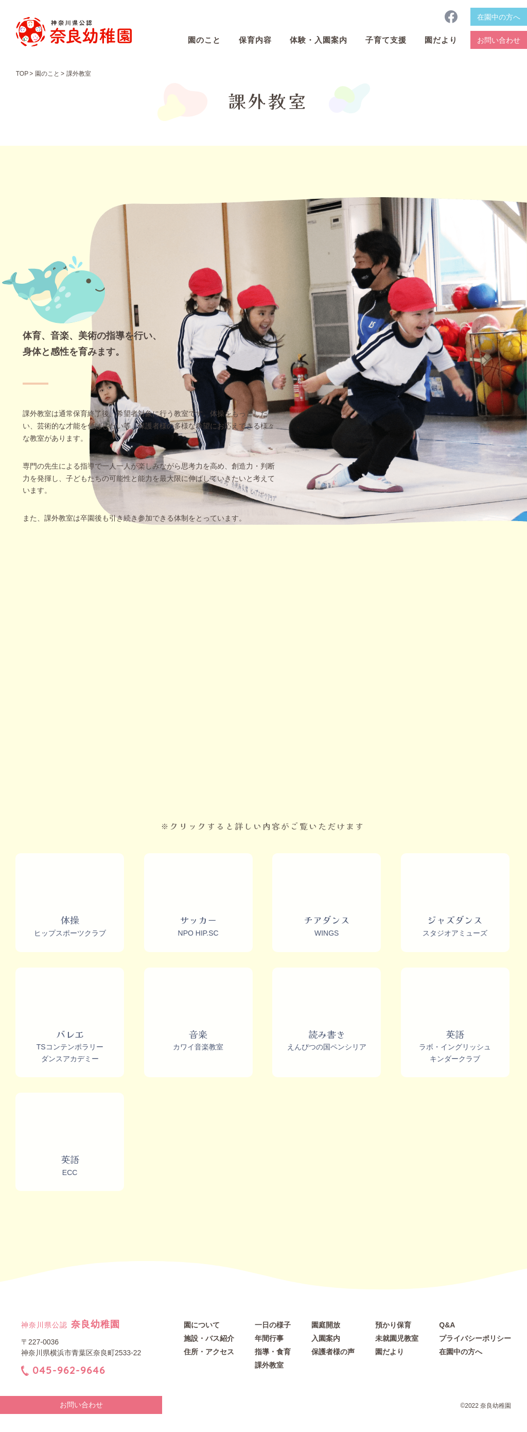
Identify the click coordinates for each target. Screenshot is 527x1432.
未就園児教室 (396, 1338)
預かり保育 (393, 1325)
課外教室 (269, 1365)
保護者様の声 (333, 1352)
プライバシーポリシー (475, 1338)
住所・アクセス (209, 1352)
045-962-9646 (69, 1369)
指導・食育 (273, 1352)
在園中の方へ (498, 17)
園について (202, 1325)
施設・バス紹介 (209, 1338)
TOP (22, 74)
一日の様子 (273, 1325)
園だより (389, 1352)
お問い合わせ (498, 40)
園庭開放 (325, 1325)
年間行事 (269, 1338)
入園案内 (325, 1338)
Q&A (447, 1325)
